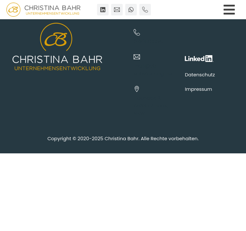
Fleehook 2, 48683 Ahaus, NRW (151, 105)
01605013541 (149, 41)
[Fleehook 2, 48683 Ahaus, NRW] (137, 89)
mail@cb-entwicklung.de (153, 69)
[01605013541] (137, 32)
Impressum (198, 89)
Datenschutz (200, 74)
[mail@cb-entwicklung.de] (137, 57)
